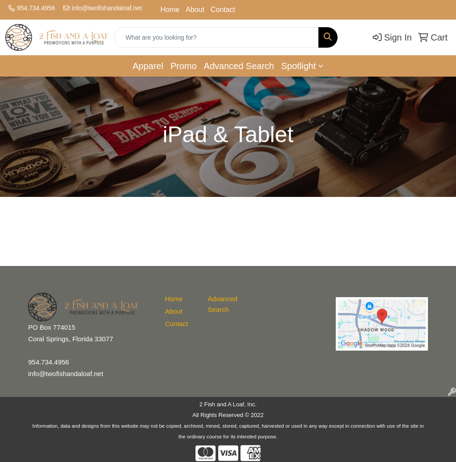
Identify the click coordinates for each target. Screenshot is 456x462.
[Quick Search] (216, 37)
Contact (223, 9)
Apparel (148, 66)
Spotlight (298, 66)
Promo (184, 66)
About (195, 9)
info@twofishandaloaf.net (107, 8)
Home (169, 9)
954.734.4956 (36, 8)
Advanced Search (239, 66)
